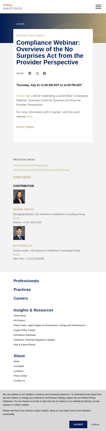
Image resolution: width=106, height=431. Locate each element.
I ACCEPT (78, 424)
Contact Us (19, 380)
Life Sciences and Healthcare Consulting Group (41, 170)
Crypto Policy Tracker (24, 330)
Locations (19, 371)
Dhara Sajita (24, 95)
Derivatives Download (25, 335)
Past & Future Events (24, 344)
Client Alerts (20, 315)
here (29, 116)
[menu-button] (98, 6)
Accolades (19, 366)
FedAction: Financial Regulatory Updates (34, 340)
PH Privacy (19, 320)
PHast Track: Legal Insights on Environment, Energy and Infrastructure (49, 325)
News (16, 361)
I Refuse (95, 424)
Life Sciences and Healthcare (30, 165)
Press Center (20, 376)
